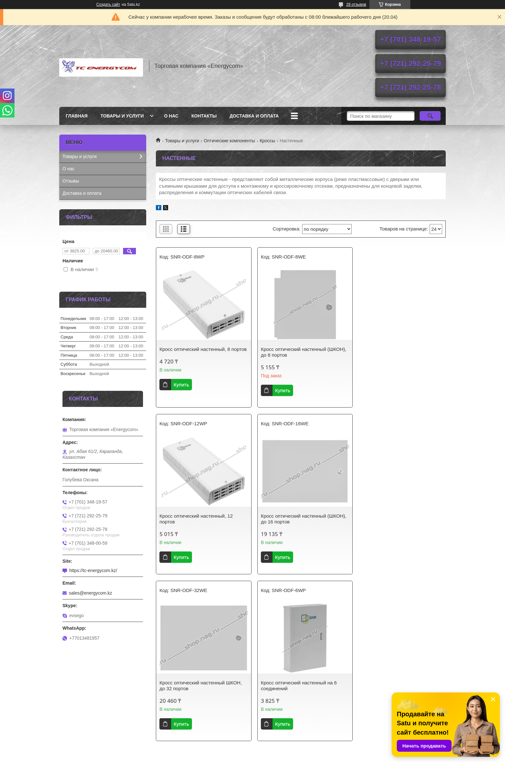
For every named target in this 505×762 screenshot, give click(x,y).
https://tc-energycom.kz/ (93, 570)
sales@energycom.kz (90, 593)
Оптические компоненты (229, 140)
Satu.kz (279, 750)
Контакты (203, 115)
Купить (181, 390)
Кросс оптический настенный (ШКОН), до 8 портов (301, 352)
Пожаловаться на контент (284, 756)
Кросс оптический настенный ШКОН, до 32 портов (299, 518)
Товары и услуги (122, 115)
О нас (171, 115)
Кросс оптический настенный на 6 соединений (395, 518)
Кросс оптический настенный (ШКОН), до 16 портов (202, 518)
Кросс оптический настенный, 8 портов (194, 352)
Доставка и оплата (254, 115)
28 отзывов (356, 4)
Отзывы (70, 180)
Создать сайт (108, 4)
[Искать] (430, 116)
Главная (77, 115)
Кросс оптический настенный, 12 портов (393, 352)
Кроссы (267, 140)
